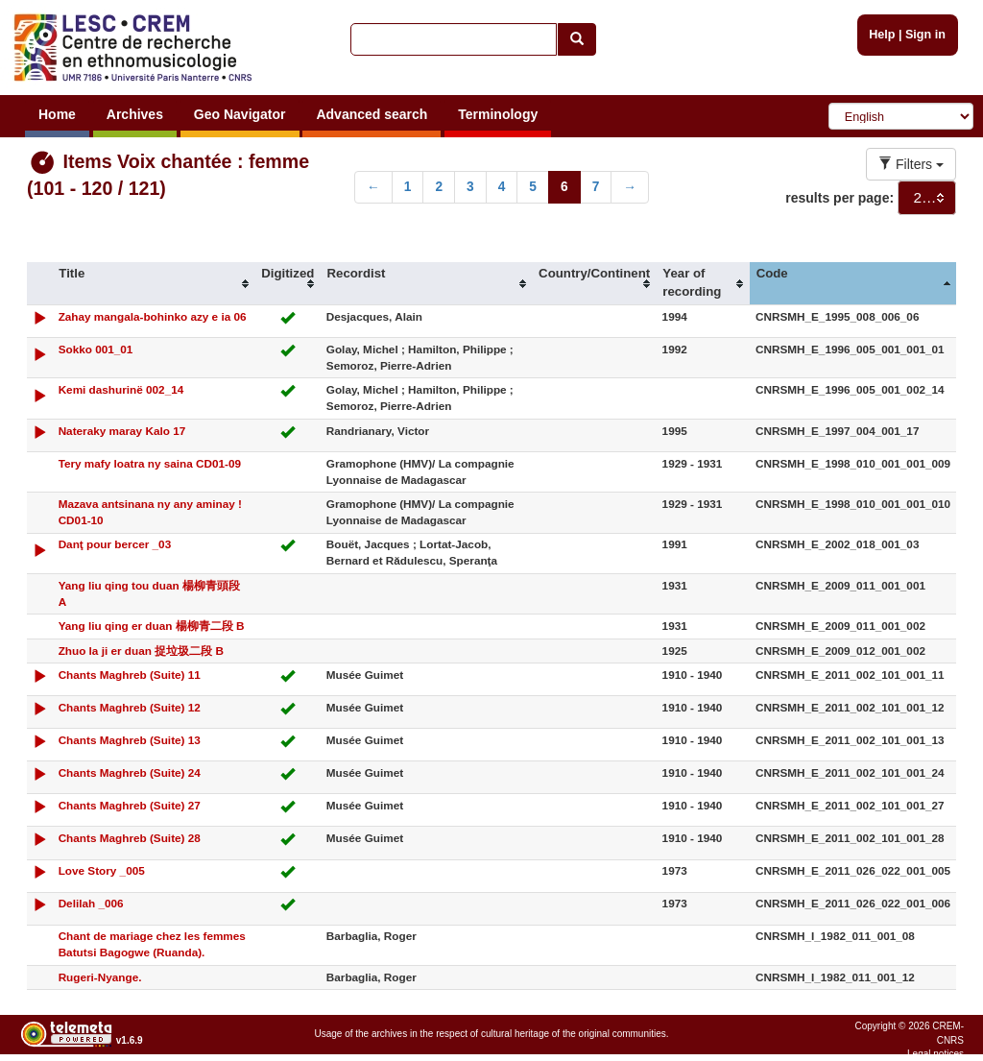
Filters (911, 164)
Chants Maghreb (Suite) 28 (130, 838)
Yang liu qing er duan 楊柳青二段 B (152, 625)
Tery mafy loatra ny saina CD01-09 (150, 463)
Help (882, 34)
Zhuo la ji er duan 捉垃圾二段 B (141, 650)
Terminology (498, 114)
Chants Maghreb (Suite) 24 (130, 772)
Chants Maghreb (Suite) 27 (130, 805)
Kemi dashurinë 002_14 (121, 389)
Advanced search (371, 114)
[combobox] (927, 198)
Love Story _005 (102, 870)
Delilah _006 (91, 903)
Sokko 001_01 (96, 349)
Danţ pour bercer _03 (115, 544)
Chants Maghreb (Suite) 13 (130, 740)
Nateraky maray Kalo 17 (122, 430)
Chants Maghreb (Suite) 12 (130, 707)
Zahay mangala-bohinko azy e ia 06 (153, 316)
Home (57, 114)
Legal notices (935, 1054)
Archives (135, 114)
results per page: (839, 197)
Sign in (925, 34)
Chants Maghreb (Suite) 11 (130, 674)
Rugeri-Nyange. (100, 977)
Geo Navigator (240, 114)
